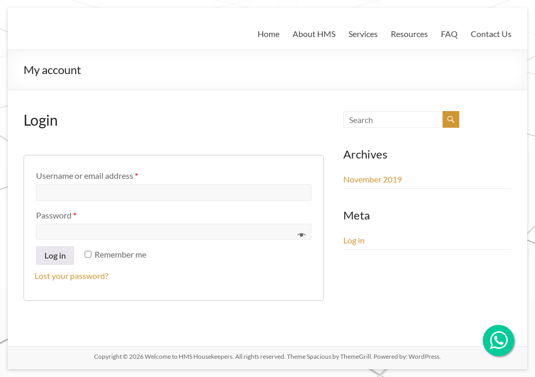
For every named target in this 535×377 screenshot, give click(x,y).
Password (56, 215)
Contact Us (491, 34)
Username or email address (87, 175)
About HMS (314, 34)
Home (269, 34)
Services (363, 34)
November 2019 (372, 179)
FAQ (449, 34)
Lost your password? (71, 276)
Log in (55, 255)
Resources (409, 34)
